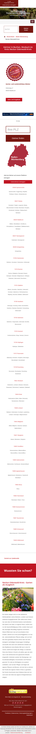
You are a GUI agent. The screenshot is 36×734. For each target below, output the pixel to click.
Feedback (7, 713)
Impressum (29, 715)
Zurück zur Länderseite (11, 558)
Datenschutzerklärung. (16, 732)
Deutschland (9, 36)
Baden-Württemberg (22, 36)
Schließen (28, 732)
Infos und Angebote (14, 99)
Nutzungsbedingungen (25, 713)
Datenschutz (15, 713)
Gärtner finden (26, 29)
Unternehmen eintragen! (18, 182)
